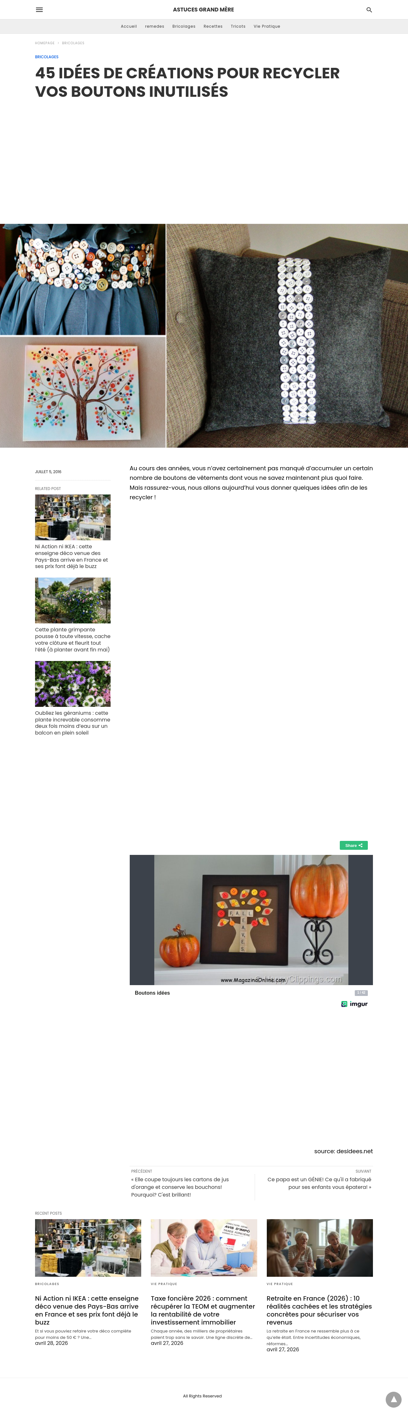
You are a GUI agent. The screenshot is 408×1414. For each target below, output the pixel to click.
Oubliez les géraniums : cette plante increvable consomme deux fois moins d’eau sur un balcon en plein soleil (72, 722)
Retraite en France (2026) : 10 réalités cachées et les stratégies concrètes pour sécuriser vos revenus (319, 1310)
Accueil (129, 26)
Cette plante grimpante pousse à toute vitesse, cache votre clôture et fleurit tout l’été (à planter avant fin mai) (73, 639)
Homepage (45, 43)
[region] (204, 155)
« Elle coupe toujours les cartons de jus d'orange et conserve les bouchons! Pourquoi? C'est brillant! (180, 1187)
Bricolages (184, 26)
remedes (154, 26)
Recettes (213, 26)
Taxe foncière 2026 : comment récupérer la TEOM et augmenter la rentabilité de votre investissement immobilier (203, 1310)
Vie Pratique (267, 26)
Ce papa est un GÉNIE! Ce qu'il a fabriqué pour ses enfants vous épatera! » (319, 1183)
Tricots (238, 26)
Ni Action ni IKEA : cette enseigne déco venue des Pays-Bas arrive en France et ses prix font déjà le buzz (71, 556)
